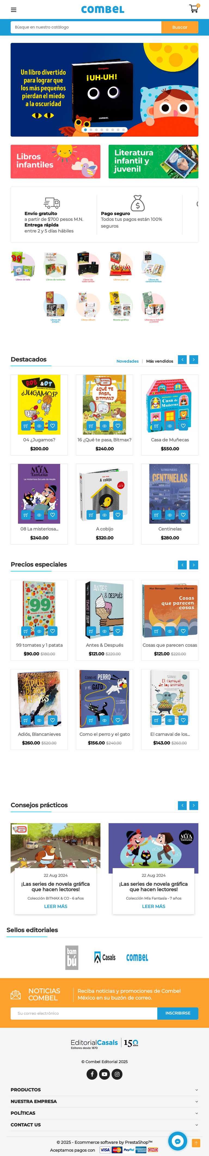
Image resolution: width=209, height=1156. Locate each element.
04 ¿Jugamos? (39, 439)
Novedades (127, 361)
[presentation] (182, 359)
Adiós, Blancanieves (39, 734)
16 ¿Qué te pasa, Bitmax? (104, 439)
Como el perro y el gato (104, 734)
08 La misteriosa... (39, 529)
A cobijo (104, 529)
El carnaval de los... (170, 734)
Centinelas (170, 529)
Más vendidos (159, 361)
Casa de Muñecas (170, 439)
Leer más (55, 906)
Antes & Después (104, 645)
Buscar (180, 27)
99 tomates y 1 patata (39, 645)
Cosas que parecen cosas (170, 645)
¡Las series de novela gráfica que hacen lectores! (55, 887)
